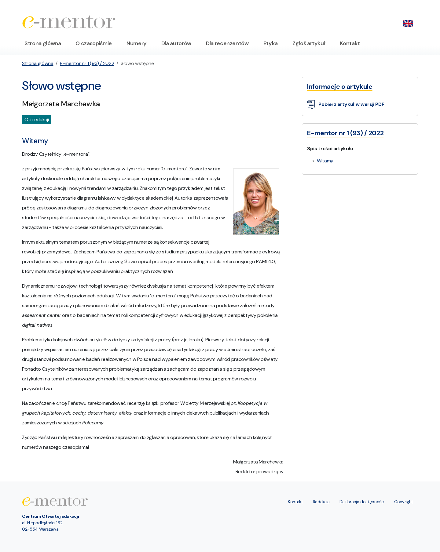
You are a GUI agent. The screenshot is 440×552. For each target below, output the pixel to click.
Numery (137, 43)
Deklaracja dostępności (361, 501)
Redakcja (321, 501)
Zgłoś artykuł (308, 43)
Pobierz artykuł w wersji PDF (345, 105)
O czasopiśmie (93, 43)
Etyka (270, 43)
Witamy (325, 161)
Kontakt (350, 43)
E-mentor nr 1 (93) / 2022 (87, 63)
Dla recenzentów (227, 43)
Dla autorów (176, 43)
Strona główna (42, 43)
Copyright (403, 501)
